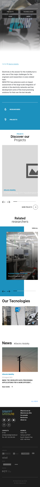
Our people (24, 415)
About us (23, 420)
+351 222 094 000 (9, 437)
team (10, 16)
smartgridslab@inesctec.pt (9, 435)
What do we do (25, 411)
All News (34, 401)
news (28, 16)
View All (35, 228)
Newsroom (24, 417)
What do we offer (26, 413)
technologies (28, 12)
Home (4, 64)
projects (10, 12)
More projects (30, 207)
